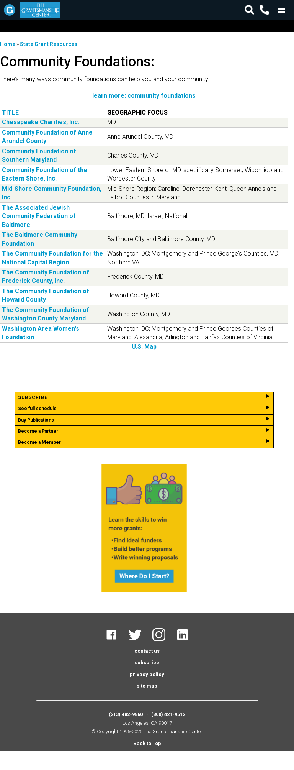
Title (10, 112)
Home (7, 44)
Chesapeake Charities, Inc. (40, 122)
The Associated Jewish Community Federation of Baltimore (39, 216)
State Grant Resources (48, 44)
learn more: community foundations (144, 95)
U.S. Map (144, 346)
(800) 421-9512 (168, 714)
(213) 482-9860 (126, 714)
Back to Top (147, 743)
